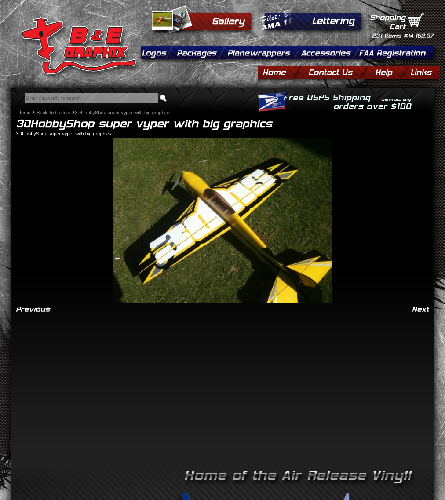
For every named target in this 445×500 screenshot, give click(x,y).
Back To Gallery (53, 112)
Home (24, 112)
